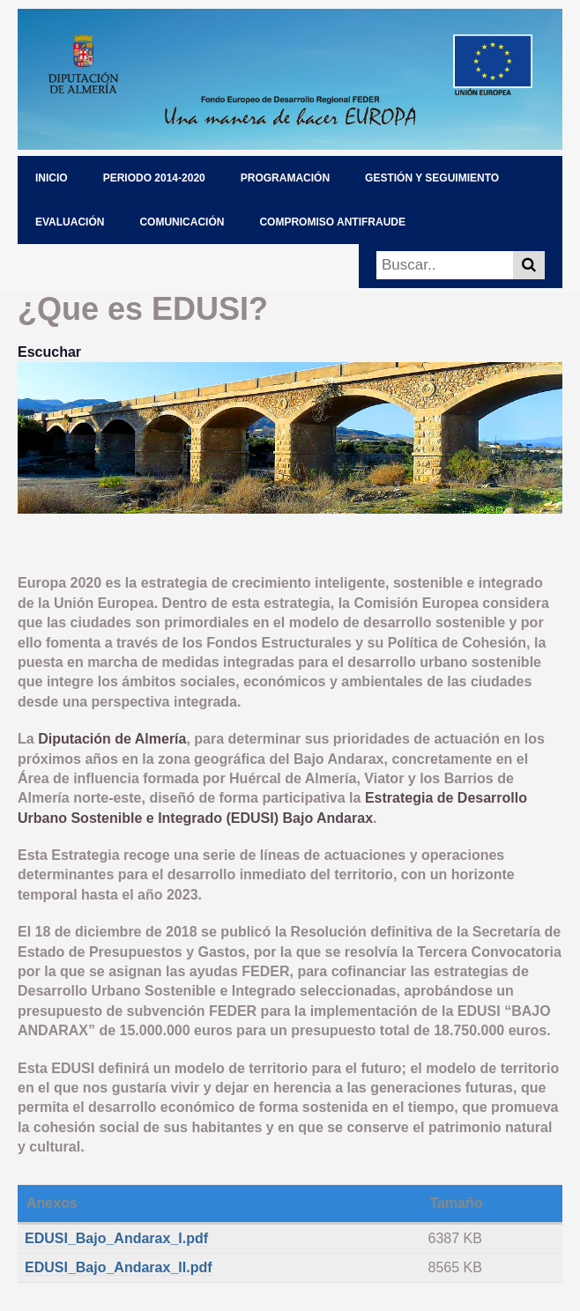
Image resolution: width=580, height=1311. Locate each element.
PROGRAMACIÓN (285, 178)
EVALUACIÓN (69, 222)
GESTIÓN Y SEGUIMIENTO (432, 178)
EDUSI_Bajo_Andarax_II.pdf (118, 1267)
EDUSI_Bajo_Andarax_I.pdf (116, 1238)
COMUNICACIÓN (181, 222)
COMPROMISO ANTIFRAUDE (332, 222)
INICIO (51, 178)
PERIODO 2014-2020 (154, 178)
